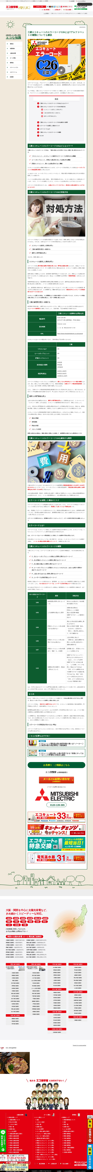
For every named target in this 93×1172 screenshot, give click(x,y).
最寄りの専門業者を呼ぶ (50, 116)
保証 (38, 1119)
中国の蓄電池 (67, 1140)
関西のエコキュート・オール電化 (45, 1140)
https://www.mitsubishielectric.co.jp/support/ (70, 333)
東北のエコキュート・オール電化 (45, 1157)
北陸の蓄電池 (67, 1145)
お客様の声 (57, 9)
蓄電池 (11, 62)
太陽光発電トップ (13, 1117)
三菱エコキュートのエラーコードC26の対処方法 (52, 106)
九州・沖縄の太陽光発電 (15, 1150)
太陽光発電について (14, 1119)
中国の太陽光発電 (14, 1143)
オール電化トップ (40, 1117)
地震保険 (12, 48)
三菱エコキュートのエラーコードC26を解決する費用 (54, 122)
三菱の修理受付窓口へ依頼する (52, 113)
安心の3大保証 (13, 1122)
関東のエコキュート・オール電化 (45, 1143)
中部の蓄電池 (67, 1138)
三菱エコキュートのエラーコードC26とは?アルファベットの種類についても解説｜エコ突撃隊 (27, 1)
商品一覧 (11, 1126)
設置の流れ (12, 1129)
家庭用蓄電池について (69, 1119)
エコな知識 (13, 36)
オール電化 (13, 58)
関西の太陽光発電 (14, 1136)
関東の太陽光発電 (14, 1138)
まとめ (42, 135)
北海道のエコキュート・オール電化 (46, 1159)
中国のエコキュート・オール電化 (45, 1147)
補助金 (11, 43)
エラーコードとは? (45, 129)
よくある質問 (12, 1131)
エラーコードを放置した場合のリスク (50, 125)
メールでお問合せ (82, 1)
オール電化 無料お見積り (43, 1131)
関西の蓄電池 (67, 1133)
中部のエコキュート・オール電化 (45, 1145)
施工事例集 (46, 9)
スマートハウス (14, 67)
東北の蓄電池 (67, 1150)
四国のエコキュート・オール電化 (45, 1150)
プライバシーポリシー (81, 1171)
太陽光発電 (13, 53)
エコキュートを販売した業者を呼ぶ (53, 109)
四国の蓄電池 (67, 1143)
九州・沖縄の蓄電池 (69, 1147)
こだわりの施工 (13, 1124)
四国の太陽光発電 (14, 1145)
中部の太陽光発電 (14, 1140)
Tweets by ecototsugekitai (79, 1045)
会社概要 (72, 1)
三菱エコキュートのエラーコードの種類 (50, 132)
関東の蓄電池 (67, 1136)
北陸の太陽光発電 (14, 1147)
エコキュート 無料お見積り (44, 1133)
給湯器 (11, 77)
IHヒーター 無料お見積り (43, 1136)
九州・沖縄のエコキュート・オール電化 (47, 1154)
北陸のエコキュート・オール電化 (45, 1152)
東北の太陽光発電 (14, 1152)
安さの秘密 (68, 9)
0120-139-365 (57, 805)
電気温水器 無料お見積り (43, 1138)
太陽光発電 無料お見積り (16, 1133)
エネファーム (13, 72)
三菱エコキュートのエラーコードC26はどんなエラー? (54, 103)
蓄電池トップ (65, 1117)
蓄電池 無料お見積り (69, 1131)
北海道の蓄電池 (68, 1152)
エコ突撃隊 (46, 13)
